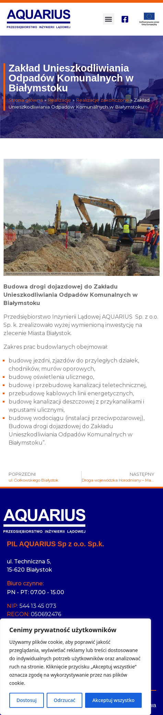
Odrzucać (64, 700)
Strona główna (26, 100)
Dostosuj (26, 700)
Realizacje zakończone (102, 100)
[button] (108, 19)
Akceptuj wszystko (113, 700)
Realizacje (59, 100)
